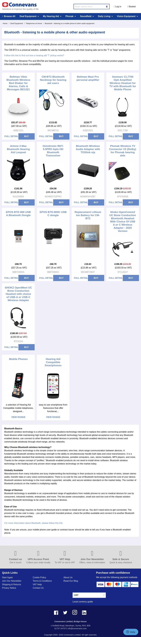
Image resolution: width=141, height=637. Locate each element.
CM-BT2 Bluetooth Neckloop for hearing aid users (53, 79)
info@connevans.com (77, 628)
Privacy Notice (9, 588)
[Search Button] (107, 6)
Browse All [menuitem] (8, 16)
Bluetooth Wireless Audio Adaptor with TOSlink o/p (88, 149)
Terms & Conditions (42, 581)
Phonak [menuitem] (70, 16)
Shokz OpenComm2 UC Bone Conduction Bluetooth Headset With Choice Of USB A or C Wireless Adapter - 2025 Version (122, 221)
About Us (68, 577)
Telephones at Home (33, 23)
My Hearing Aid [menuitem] (51, 16)
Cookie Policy (39, 577)
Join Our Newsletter (11, 581)
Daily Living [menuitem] (104, 16)
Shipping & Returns (11, 584)
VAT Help (37, 584)
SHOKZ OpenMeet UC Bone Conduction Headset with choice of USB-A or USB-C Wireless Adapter (18, 294)
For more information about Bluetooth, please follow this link (33, 523)
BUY (26, 136)
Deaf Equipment (16, 23)
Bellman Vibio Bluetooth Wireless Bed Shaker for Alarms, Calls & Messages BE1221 (18, 83)
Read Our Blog (70, 581)
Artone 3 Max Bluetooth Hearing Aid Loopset (18, 149)
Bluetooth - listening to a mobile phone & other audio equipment (68, 23)
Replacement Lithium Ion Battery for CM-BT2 (87, 215)
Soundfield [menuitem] (85, 16)
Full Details (11, 136)
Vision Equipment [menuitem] (126, 16)
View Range (18, 417)
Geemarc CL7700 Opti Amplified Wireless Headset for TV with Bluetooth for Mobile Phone (122, 83)
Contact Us (38, 588)
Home (5, 23)
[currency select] (89, 595)
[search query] (92, 6)
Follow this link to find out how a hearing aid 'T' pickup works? (34, 55)
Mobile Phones (18, 359)
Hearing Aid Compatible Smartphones (53, 362)
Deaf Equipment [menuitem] (28, 16)
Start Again (7, 577)
